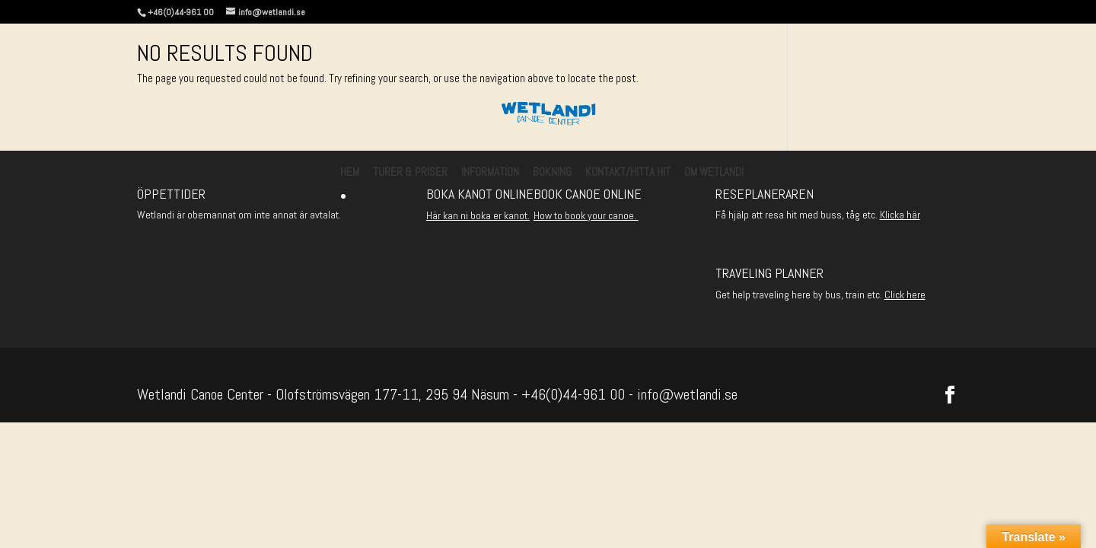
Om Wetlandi (714, 173)
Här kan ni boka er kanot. (478, 215)
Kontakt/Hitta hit (628, 173)
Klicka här (900, 214)
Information (490, 173)
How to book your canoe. (586, 215)
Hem (349, 173)
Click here (905, 294)
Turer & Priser (410, 173)
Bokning (552, 173)
